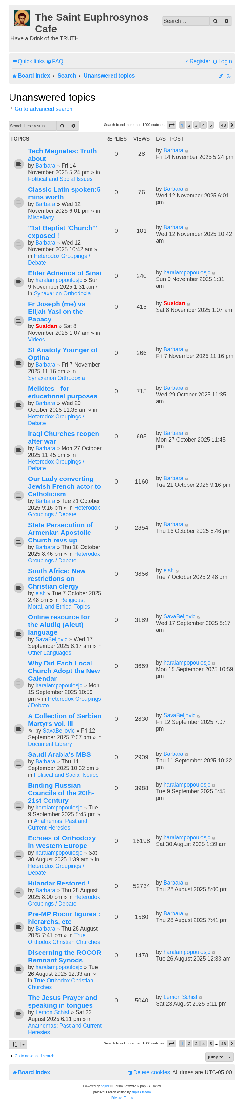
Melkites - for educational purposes (62, 392)
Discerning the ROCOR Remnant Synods (64, 956)
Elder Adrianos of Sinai (64, 273)
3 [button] (196, 125)
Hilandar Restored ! (59, 883)
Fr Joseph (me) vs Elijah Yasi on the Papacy (56, 311)
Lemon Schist (52, 1012)
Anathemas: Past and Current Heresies (57, 824)
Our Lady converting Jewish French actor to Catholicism (64, 486)
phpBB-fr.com (141, 1092)
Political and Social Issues (60, 179)
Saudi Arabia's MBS (59, 754)
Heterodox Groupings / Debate (64, 511)
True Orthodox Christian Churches (64, 938)
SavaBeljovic (51, 639)
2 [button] (189, 125)
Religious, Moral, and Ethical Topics (59, 603)
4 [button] (203, 125)
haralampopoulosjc (58, 280)
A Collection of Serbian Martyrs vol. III (64, 719)
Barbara (45, 165)
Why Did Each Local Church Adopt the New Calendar (64, 670)
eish (40, 593)
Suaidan (46, 326)
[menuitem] (54, 61)
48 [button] (223, 125)
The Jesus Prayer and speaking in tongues (62, 1001)
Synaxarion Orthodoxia (62, 293)
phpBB (105, 1086)
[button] (171, 125)
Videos (36, 339)
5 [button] (211, 125)
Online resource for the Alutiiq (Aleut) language (59, 624)
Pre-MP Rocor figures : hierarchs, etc (64, 917)
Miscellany (41, 217)
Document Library (50, 744)
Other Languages (49, 653)
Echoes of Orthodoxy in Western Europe (62, 841)
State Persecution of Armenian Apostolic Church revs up (60, 532)
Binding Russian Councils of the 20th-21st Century (61, 793)
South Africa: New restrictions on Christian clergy (56, 578)
